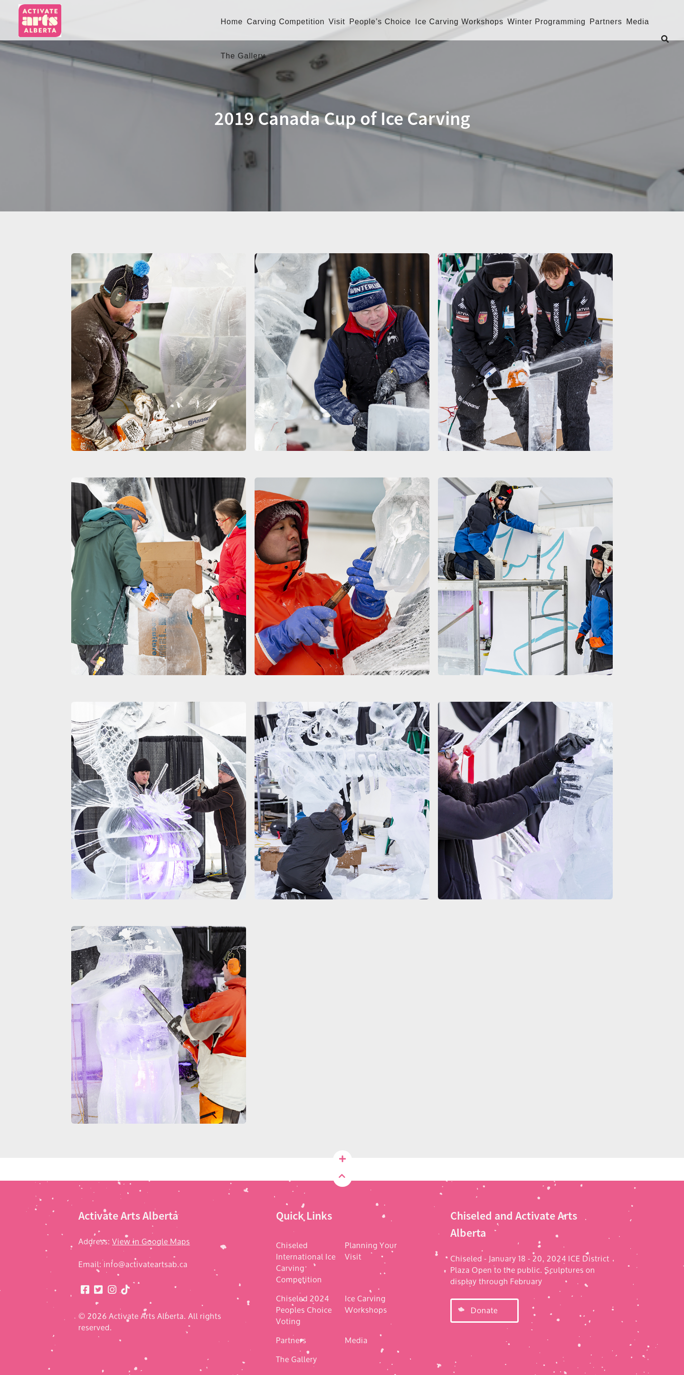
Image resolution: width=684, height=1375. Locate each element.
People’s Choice (380, 22)
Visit (337, 22)
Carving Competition (286, 22)
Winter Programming (546, 22)
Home (232, 22)
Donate (484, 1310)
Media (637, 22)
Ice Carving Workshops (459, 22)
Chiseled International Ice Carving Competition (306, 1262)
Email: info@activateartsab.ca (133, 1264)
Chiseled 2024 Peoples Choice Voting (304, 1310)
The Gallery (243, 56)
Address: (134, 1241)
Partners (605, 22)
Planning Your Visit (371, 1251)
